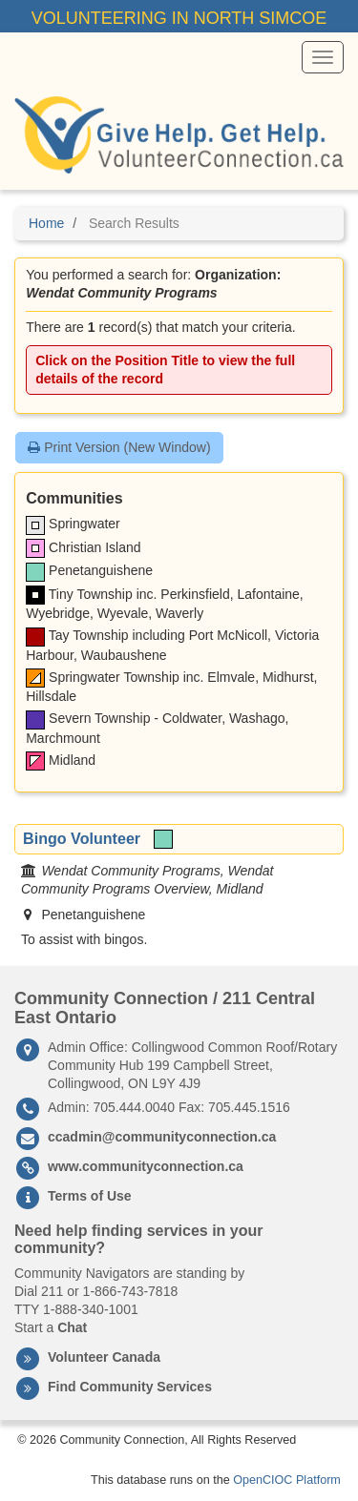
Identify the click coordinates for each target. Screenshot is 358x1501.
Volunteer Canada (104, 1357)
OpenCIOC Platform (287, 1480)
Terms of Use (90, 1195)
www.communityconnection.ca (145, 1166)
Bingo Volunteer (81, 838)
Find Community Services (130, 1386)
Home (46, 223)
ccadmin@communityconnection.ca (162, 1136)
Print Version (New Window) (119, 447)
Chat (72, 1327)
